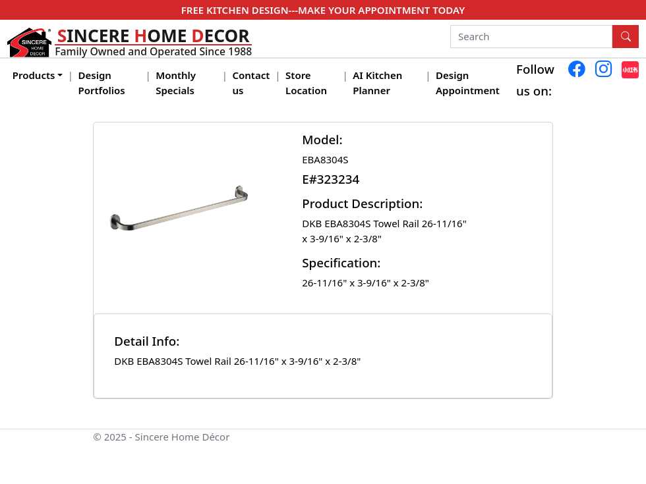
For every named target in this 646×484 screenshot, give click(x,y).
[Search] (531, 37)
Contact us (251, 82)
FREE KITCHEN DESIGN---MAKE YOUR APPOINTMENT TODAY (323, 9)
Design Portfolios (101, 82)
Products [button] (34, 75)
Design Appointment (468, 82)
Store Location (306, 82)
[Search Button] (625, 37)
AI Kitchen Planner (377, 82)
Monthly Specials (176, 82)
